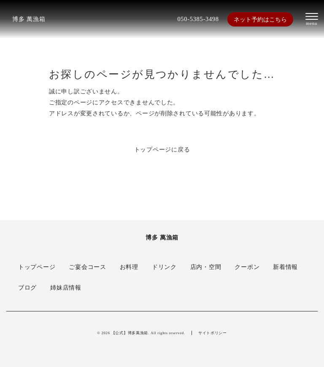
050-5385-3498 (198, 19)
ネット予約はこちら (260, 19)
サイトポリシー (212, 333)
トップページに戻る (162, 149)
